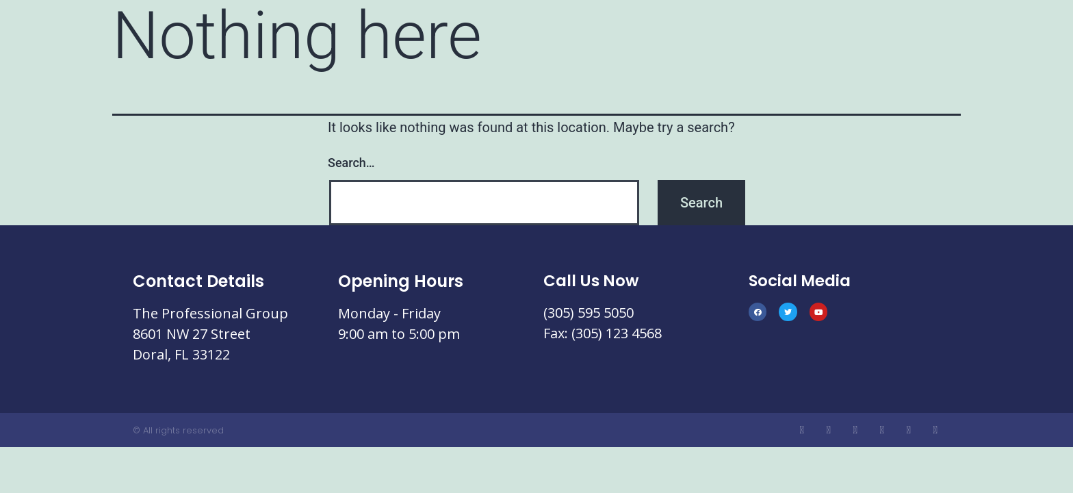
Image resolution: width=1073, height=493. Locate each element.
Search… (351, 162)
